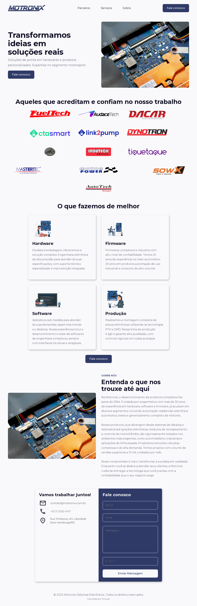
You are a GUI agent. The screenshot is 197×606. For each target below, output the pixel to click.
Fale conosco (176, 8)
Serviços (106, 8)
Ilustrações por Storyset (98, 599)
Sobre (127, 8)
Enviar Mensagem (130, 573)
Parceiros (83, 8)
